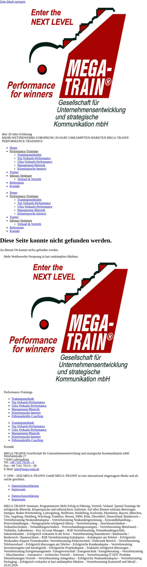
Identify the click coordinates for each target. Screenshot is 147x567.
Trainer (14, 172)
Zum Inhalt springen (12, 1)
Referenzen (17, 182)
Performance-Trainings (24, 151)
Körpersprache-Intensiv (26, 412)
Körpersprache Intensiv (31, 168)
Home (13, 147)
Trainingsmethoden (29, 154)
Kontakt (15, 186)
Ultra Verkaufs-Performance (34, 161)
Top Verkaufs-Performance (34, 158)
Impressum (18, 489)
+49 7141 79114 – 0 (21, 462)
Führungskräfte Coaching (27, 416)
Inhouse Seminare (21, 175)
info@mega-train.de (26, 469)
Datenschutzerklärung (25, 485)
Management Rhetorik (31, 165)
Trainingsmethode (23, 398)
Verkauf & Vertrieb (29, 179)
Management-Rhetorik (26, 409)
